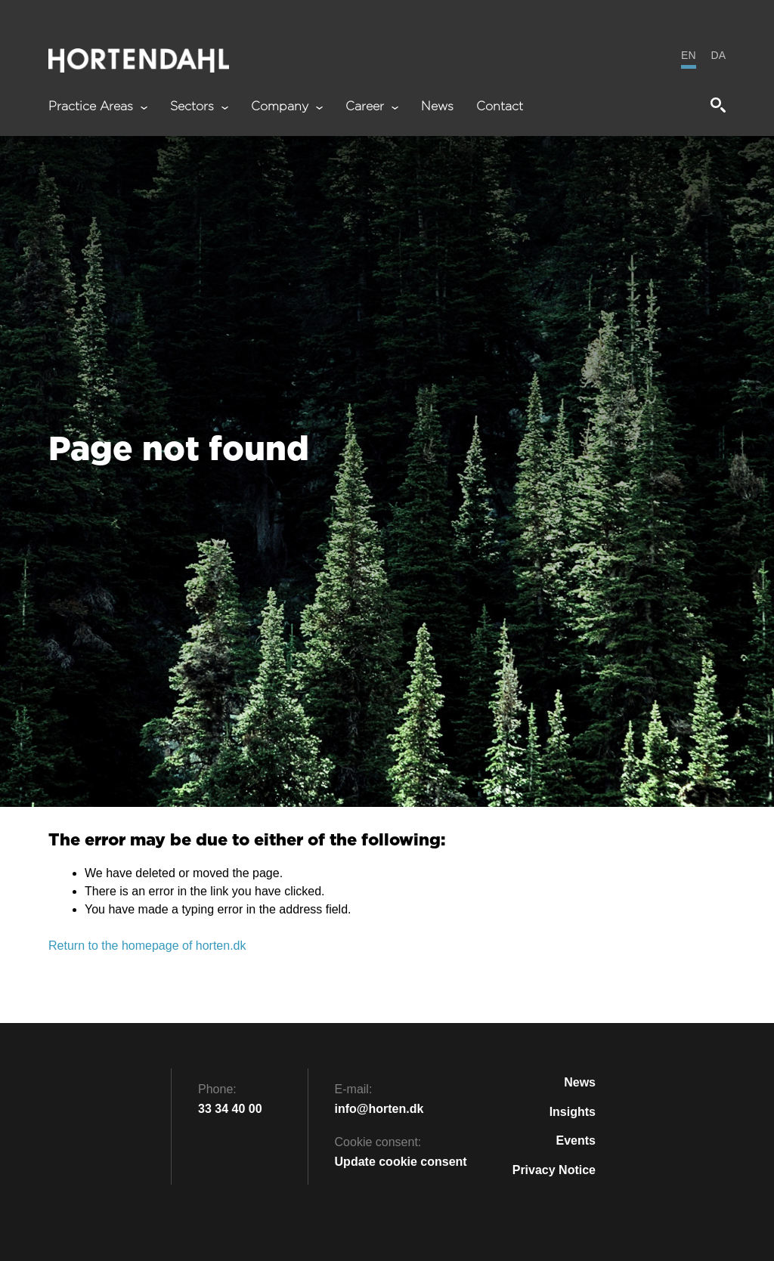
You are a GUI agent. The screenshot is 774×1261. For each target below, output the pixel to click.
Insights (573, 1111)
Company (287, 106)
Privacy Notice (554, 1170)
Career (371, 106)
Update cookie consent (401, 1161)
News (437, 106)
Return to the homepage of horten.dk (147, 945)
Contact (499, 106)
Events (576, 1140)
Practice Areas (97, 106)
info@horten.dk (379, 1108)
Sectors (199, 106)
